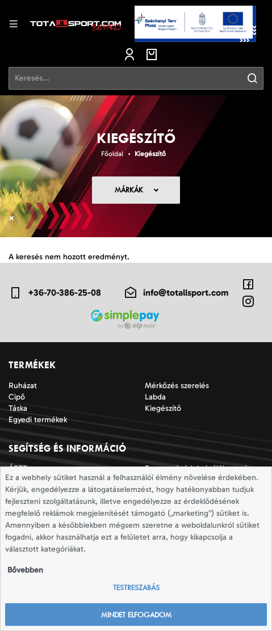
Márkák (129, 190)
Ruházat (23, 385)
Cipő (17, 397)
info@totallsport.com (176, 292)
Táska (18, 408)
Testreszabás (136, 587)
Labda (155, 397)
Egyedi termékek (38, 419)
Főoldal (112, 154)
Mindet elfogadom (136, 615)
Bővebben (25, 570)
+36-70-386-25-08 (55, 292)
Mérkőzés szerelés (177, 385)
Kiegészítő (150, 154)
